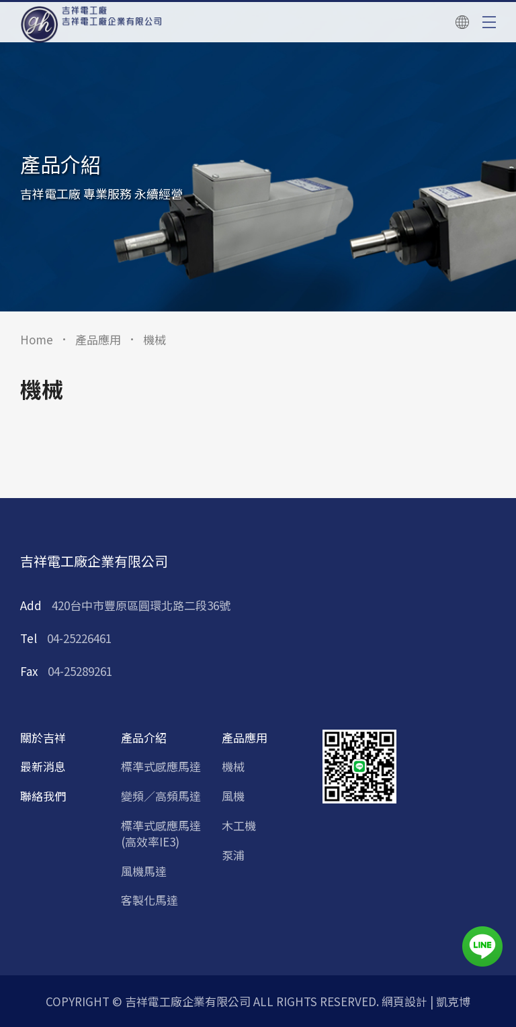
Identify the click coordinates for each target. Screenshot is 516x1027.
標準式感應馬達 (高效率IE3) (161, 834)
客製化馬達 (149, 900)
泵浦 (233, 855)
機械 (233, 767)
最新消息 (43, 767)
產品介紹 (144, 738)
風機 (233, 796)
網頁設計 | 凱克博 (426, 1001)
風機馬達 (144, 871)
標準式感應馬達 (161, 767)
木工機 (239, 826)
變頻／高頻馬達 (161, 796)
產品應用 (98, 340)
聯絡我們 (43, 796)
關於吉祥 (43, 738)
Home (36, 340)
